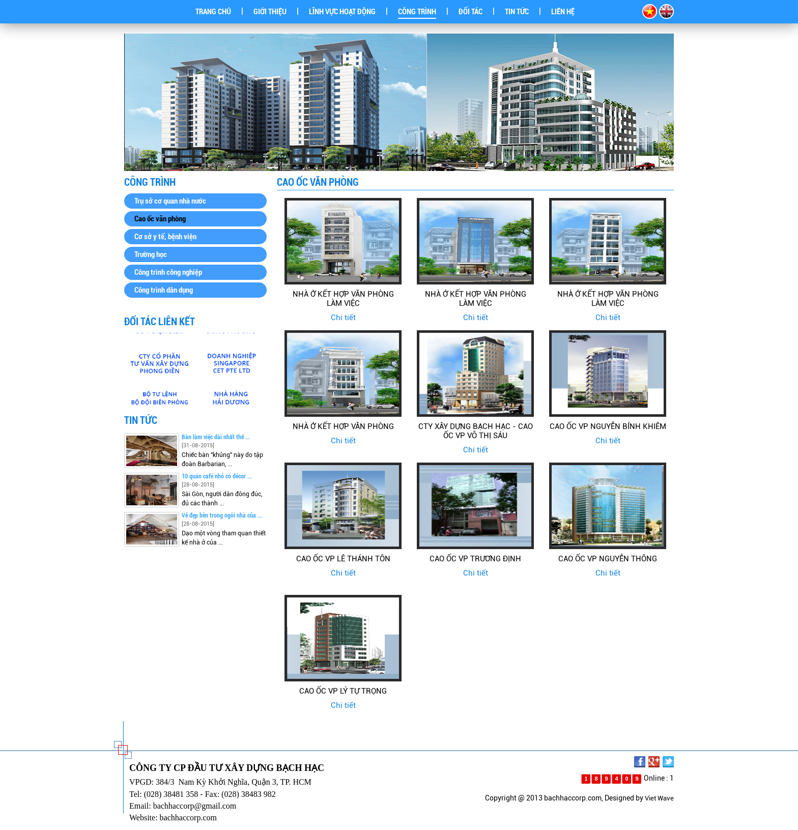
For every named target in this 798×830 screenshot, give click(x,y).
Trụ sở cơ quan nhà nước (170, 201)
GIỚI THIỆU (270, 11)
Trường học (150, 254)
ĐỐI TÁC (470, 11)
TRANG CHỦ (213, 11)
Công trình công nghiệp (168, 272)
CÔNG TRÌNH (417, 11)
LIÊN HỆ (563, 11)
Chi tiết (343, 317)
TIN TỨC (517, 11)
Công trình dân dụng (163, 290)
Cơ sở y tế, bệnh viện (165, 236)
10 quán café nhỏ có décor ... (217, 476)
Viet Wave (659, 798)
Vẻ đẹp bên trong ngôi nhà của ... (222, 515)
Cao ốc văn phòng (160, 218)
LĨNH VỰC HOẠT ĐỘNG (342, 11)
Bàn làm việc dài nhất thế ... (216, 437)
